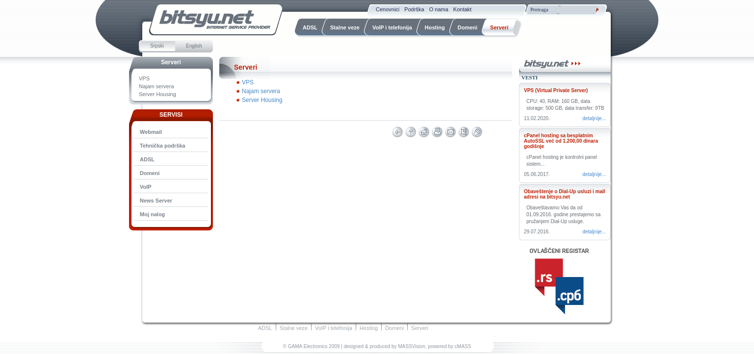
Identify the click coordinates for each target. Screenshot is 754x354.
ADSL (147, 159)
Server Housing (157, 94)
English (194, 46)
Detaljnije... (594, 118)
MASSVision (411, 346)
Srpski (157, 46)
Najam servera (156, 86)
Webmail (151, 132)
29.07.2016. (537, 231)
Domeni (149, 173)
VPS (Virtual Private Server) (556, 90)
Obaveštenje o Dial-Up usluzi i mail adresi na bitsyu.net (564, 194)
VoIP (146, 187)
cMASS (463, 346)
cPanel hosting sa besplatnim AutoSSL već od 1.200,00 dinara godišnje (561, 141)
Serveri (171, 62)
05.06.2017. (537, 174)
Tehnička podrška (162, 146)
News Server (156, 200)
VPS (144, 78)
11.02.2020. (537, 118)
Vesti (529, 77)
